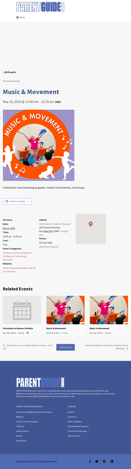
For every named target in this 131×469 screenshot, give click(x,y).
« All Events (9, 72)
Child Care (20, 426)
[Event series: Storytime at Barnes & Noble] (27, 333)
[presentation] (22, 310)
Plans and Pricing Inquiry (77, 431)
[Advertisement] (65, 49)
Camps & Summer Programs (27, 421)
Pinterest (112, 461)
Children (7, 252)
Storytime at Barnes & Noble (18, 328)
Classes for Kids (19, 252)
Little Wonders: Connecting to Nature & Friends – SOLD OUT (27, 347)
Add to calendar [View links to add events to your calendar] (17, 201)
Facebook (90, 461)
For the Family (19, 256)
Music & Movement (56, 328)
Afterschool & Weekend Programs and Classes (34, 412)
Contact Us (72, 417)
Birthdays (19, 417)
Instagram (104, 461)
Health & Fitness (22, 431)
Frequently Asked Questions (78, 426)
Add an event (65, 347)
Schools (19, 436)
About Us (71, 412)
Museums (7, 259)
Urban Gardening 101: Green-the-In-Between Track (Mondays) (107, 347)
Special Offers (21, 441)
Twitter (97, 461)
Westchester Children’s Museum (54, 223)
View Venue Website (48, 246)
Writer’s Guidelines (75, 421)
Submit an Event (74, 436)
